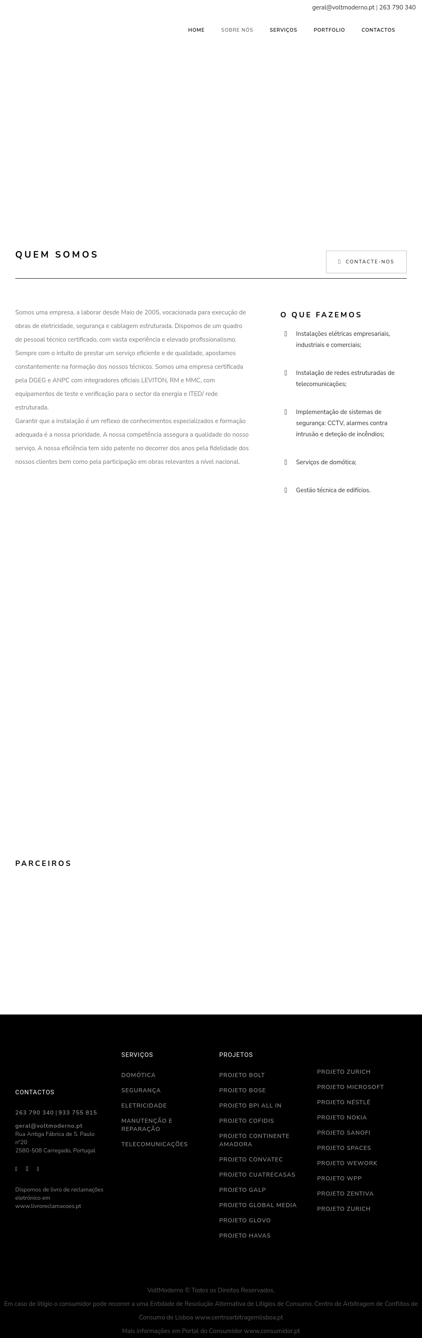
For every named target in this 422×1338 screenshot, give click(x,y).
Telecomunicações (155, 1144)
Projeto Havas (245, 1236)
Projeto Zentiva (345, 1194)
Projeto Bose (242, 1090)
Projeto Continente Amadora (254, 1140)
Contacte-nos (366, 261)
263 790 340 (397, 7)
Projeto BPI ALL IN (250, 1106)
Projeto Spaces (344, 1148)
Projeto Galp (242, 1190)
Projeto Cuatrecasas (257, 1175)
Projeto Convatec (251, 1159)
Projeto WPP (339, 1178)
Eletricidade (144, 1106)
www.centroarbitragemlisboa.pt (239, 1317)
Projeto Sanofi (344, 1133)
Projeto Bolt (242, 1075)
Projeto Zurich (344, 1072)
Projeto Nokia (342, 1118)
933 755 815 (78, 1113)
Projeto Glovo (245, 1220)
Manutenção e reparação (147, 1125)
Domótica (139, 1075)
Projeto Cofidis (246, 1121)
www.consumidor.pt (272, 1331)
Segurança (141, 1090)
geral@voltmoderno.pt (343, 7)
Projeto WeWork (347, 1163)
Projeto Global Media (258, 1205)
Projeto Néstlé (344, 1102)
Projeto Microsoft (350, 1087)
